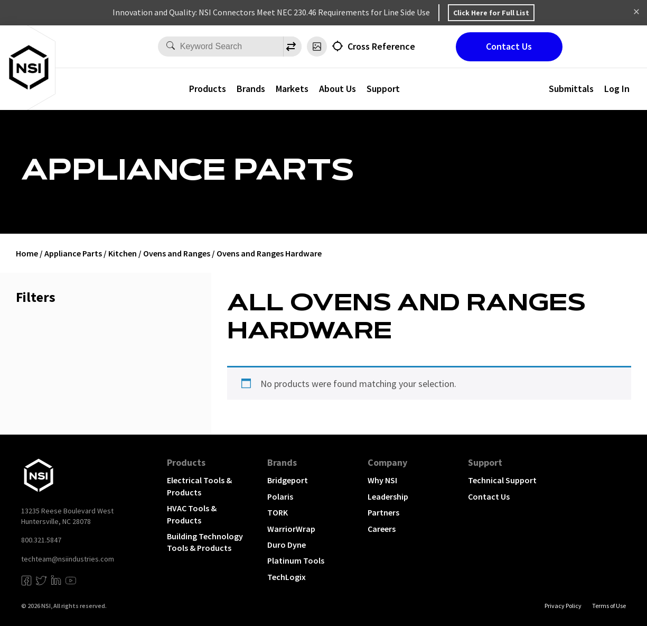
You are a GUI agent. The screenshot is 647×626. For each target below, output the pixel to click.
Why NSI (382, 480)
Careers (382, 528)
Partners (383, 512)
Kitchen (122, 253)
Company (387, 462)
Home (27, 253)
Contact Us (509, 46)
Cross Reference (381, 46)
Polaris (280, 496)
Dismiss (636, 12)
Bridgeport (287, 480)
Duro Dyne (286, 544)
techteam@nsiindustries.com (67, 559)
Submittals (571, 88)
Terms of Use (609, 606)
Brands (251, 88)
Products (207, 88)
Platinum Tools (295, 560)
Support (383, 88)
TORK (277, 512)
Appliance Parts (73, 253)
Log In (617, 88)
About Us (337, 88)
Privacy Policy (563, 606)
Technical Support (502, 480)
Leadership (388, 496)
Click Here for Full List (491, 12)
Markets (292, 88)
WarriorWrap (291, 528)
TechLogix (286, 577)
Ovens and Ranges (176, 253)
